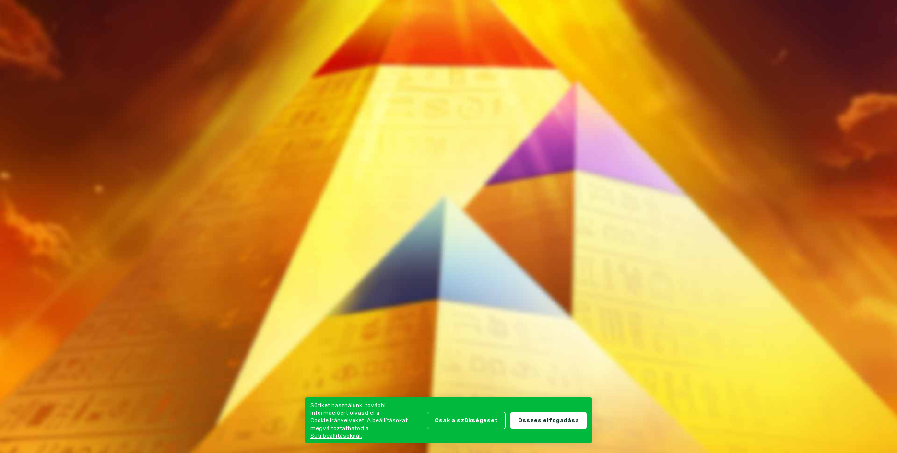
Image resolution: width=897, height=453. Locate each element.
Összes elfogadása (548, 420)
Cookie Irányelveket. (338, 420)
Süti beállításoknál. (336, 435)
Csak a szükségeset (466, 420)
